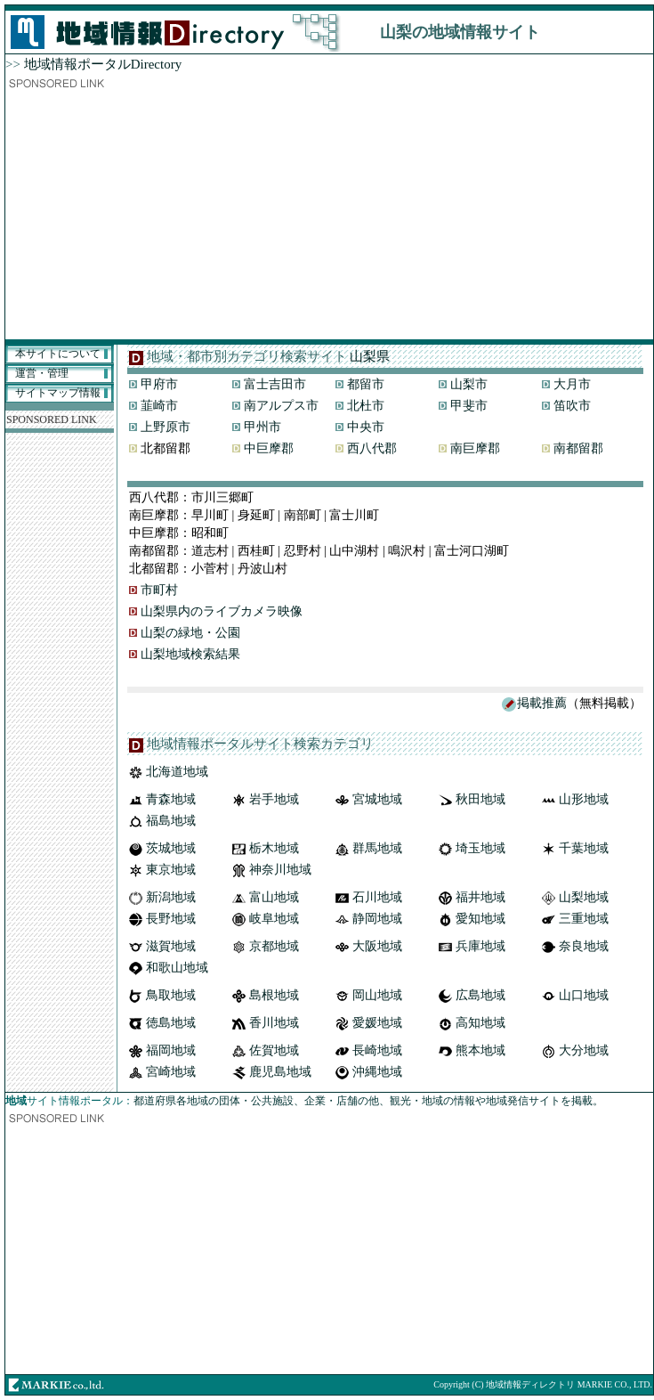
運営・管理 (42, 373)
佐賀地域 (274, 1050)
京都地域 (274, 946)
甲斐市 (469, 405)
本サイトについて (58, 353)
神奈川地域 (280, 869)
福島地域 (171, 820)
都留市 (365, 384)
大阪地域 (377, 946)
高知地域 (480, 1023)
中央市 (365, 427)
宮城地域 (377, 799)
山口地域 (584, 995)
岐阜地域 (274, 918)
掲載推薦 (542, 703)
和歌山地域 (177, 967)
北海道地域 (177, 771)
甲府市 (159, 384)
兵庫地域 (480, 946)
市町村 (159, 590)
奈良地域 (584, 946)
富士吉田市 (275, 384)
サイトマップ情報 (58, 393)
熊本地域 (480, 1050)
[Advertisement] (329, 214)
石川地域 (377, 897)
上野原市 (165, 427)
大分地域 (584, 1050)
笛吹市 (572, 405)
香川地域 (274, 1023)
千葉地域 (584, 848)
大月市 (572, 384)
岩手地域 (274, 799)
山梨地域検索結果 (190, 654)
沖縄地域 (377, 1071)
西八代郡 (372, 448)
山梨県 (370, 356)
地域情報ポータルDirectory (103, 64)
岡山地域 (377, 995)
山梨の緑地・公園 (190, 632)
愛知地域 (480, 918)
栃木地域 (274, 848)
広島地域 (480, 995)
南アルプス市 (281, 405)
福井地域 (480, 897)
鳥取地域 (171, 995)
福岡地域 (171, 1050)
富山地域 (274, 897)
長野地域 (171, 918)
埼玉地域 (480, 848)
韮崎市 (159, 405)
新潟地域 (171, 897)
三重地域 (584, 918)
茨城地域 (171, 848)
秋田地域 (480, 799)
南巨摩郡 (475, 448)
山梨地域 (584, 897)
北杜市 (365, 405)
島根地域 (274, 995)
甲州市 (262, 427)
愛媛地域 (377, 1023)
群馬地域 (377, 848)
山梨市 (469, 384)
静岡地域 (377, 918)
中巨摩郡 (269, 448)
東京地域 (171, 869)
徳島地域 (171, 1023)
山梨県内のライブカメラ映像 (222, 611)
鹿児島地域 (280, 1071)
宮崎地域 (171, 1071)
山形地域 (584, 799)
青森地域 (171, 799)
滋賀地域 (171, 946)
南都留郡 (578, 448)
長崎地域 (377, 1050)
